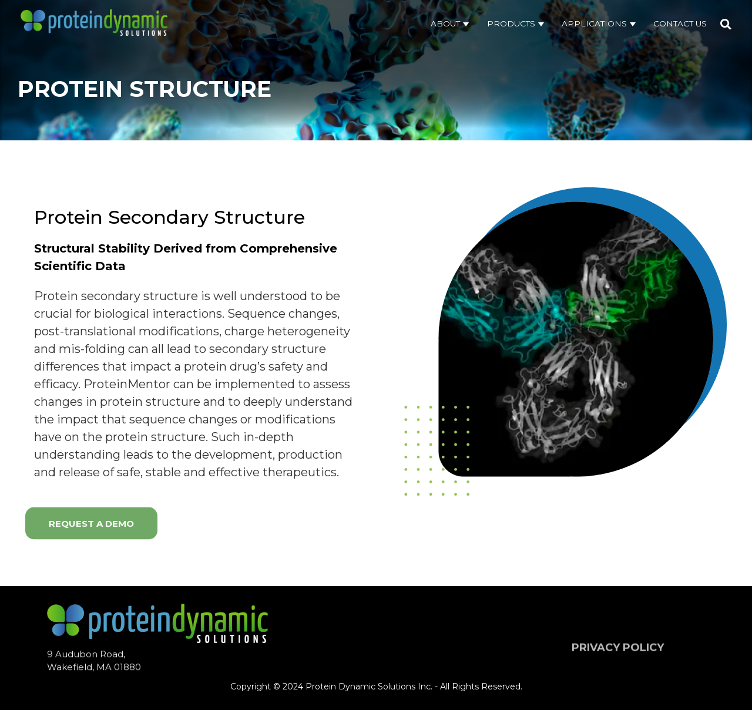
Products (512, 23)
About (446, 23)
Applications (595, 23)
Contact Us (680, 23)
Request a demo (91, 525)
